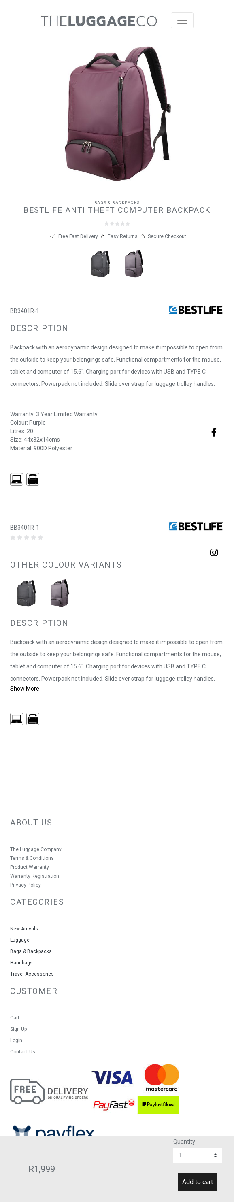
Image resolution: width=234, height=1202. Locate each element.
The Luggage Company (36, 849)
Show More (24, 688)
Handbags (21, 963)
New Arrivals (24, 929)
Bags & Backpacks (117, 202)
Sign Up (18, 1029)
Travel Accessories (32, 974)
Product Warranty (29, 867)
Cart (14, 1018)
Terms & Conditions (32, 858)
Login (16, 1040)
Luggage (20, 940)
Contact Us (22, 1052)
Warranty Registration (34, 876)
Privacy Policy (25, 885)
